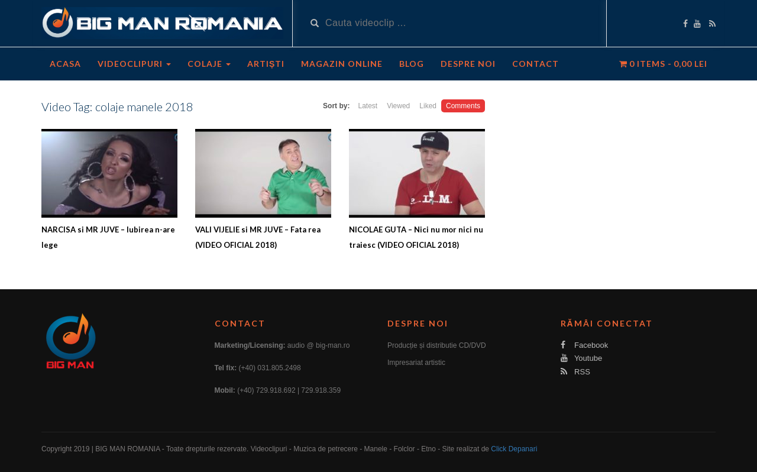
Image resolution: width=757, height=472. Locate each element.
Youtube (582, 358)
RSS (575, 371)
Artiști (265, 64)
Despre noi (468, 64)
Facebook (585, 345)
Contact (535, 64)
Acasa (65, 64)
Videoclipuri (134, 64)
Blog (411, 64)
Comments (463, 106)
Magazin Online (342, 64)
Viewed (398, 106)
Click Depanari (514, 449)
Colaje (209, 64)
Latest (367, 106)
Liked (427, 106)
